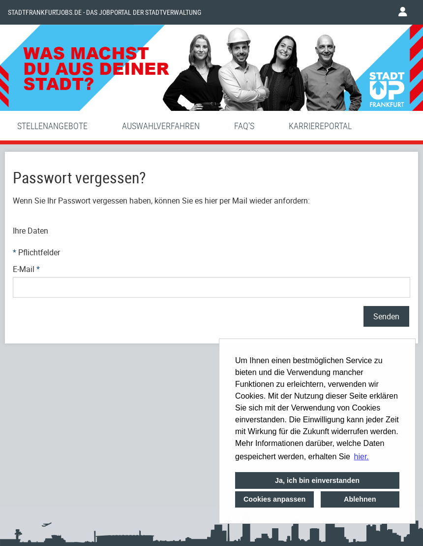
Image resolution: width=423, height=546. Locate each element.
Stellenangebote (52, 126)
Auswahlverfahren (161, 126)
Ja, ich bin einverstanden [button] (317, 480)
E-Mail (26, 269)
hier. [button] (361, 456)
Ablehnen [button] (360, 499)
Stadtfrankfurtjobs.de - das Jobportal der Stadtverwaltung (104, 12)
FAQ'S (244, 126)
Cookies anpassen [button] (274, 499)
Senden (386, 316)
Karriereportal (320, 126)
